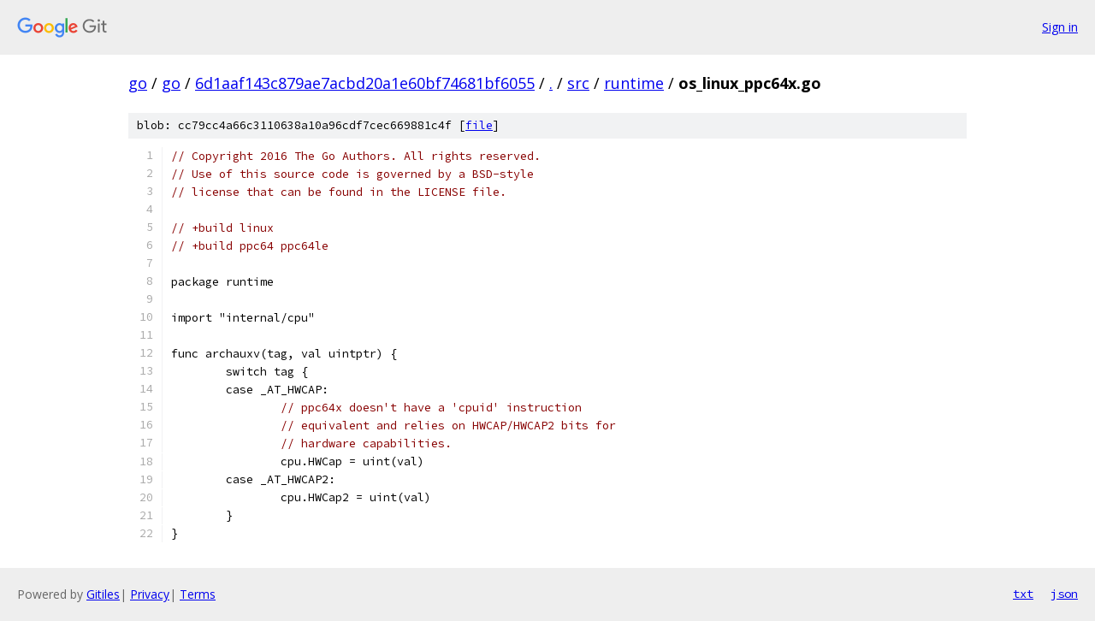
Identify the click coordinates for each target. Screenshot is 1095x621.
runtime (634, 83)
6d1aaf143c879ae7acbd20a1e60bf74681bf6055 (365, 83)
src (578, 83)
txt (1023, 593)
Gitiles (103, 594)
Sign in (1060, 27)
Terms (198, 594)
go (137, 83)
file (479, 125)
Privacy (149, 594)
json (1064, 593)
